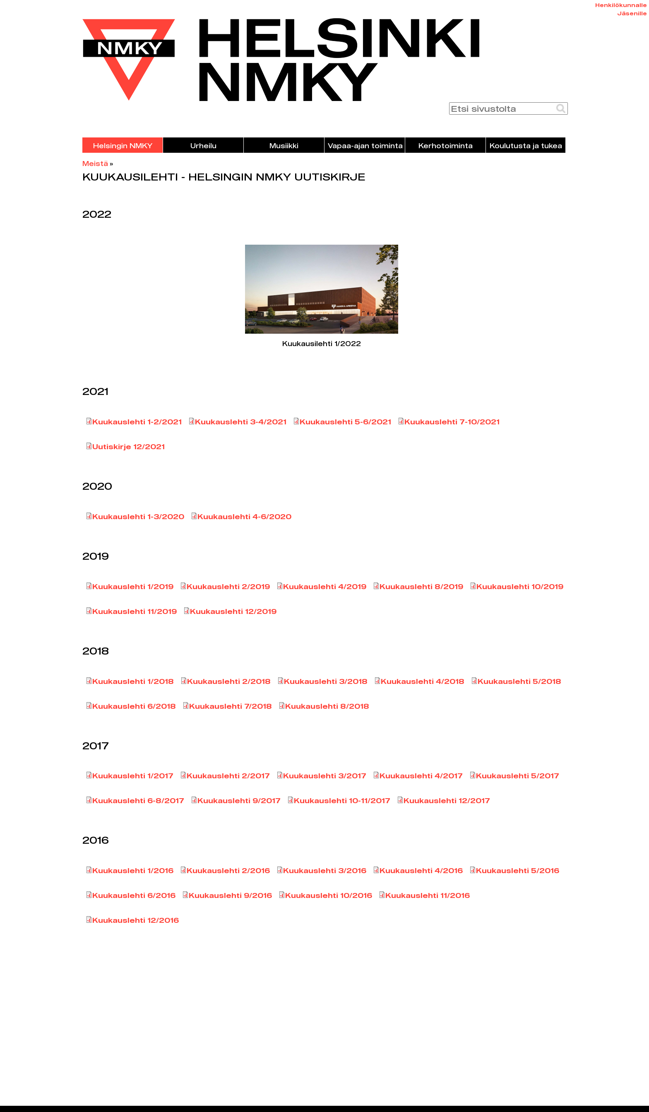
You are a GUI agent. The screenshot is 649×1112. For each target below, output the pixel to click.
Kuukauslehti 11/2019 (134, 611)
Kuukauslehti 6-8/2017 (138, 800)
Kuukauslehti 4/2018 (422, 681)
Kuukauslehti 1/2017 (132, 776)
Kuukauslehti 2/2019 (228, 586)
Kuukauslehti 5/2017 (517, 776)
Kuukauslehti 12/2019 (233, 611)
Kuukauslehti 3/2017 (324, 776)
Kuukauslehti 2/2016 (228, 870)
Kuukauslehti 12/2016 (135, 920)
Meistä (95, 163)
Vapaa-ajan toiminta (365, 145)
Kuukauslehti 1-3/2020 (138, 516)
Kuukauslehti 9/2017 (239, 800)
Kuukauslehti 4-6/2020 (244, 516)
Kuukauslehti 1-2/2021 (137, 422)
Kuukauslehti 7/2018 (230, 706)
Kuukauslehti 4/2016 (421, 870)
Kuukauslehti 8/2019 (421, 586)
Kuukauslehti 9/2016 (230, 895)
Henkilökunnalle (621, 5)
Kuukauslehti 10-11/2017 (342, 800)
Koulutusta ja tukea (526, 145)
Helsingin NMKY (122, 145)
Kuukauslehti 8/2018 (327, 706)
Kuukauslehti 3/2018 (326, 681)
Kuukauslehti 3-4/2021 (240, 422)
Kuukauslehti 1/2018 (133, 681)
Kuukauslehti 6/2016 (133, 895)
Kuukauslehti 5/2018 (519, 681)
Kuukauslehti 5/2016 (517, 870)
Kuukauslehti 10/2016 (328, 895)
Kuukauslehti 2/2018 (229, 681)
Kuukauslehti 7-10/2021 (452, 422)
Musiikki (283, 145)
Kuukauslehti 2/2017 (228, 776)
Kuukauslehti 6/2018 (134, 706)
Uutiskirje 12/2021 (128, 446)
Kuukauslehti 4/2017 (421, 776)
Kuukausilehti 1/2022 (321, 343)
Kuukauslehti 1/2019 (132, 586)
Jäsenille (632, 13)
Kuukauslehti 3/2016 (324, 870)
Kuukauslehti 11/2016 (427, 895)
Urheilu (203, 145)
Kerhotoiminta (445, 145)
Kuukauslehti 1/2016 (132, 870)
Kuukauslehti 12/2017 (447, 800)
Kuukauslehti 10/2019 (519, 586)
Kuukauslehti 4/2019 (324, 586)
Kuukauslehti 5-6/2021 (345, 422)
